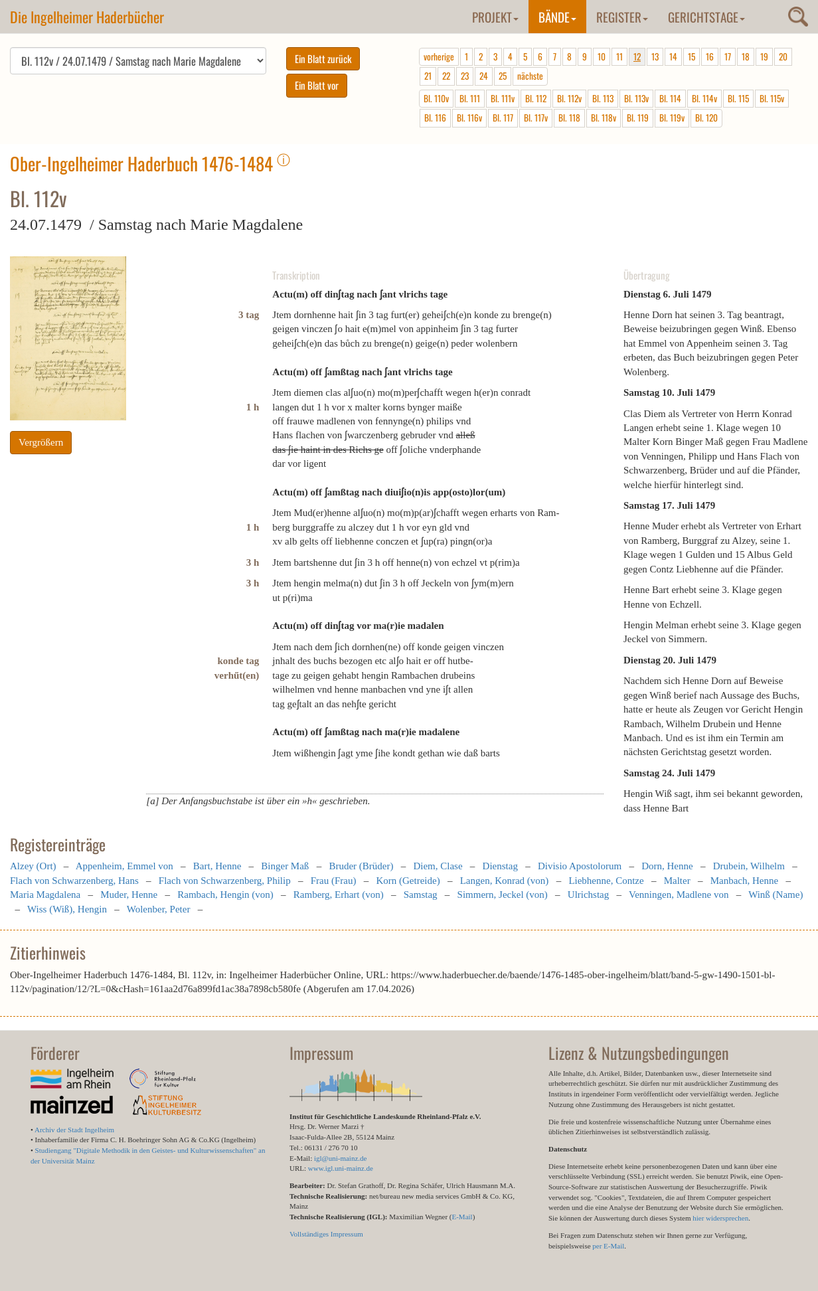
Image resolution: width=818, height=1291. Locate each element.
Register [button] (622, 16)
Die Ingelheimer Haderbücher (87, 16)
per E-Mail (608, 1246)
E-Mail (461, 1217)
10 (602, 56)
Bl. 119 (638, 117)
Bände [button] (557, 16)
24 (483, 75)
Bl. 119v (672, 117)
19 (764, 56)
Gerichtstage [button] (706, 16)
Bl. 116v (469, 117)
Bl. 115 (738, 98)
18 (746, 56)
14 (673, 56)
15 (691, 56)
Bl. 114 (670, 98)
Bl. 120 (706, 117)
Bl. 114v (704, 98)
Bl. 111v (503, 98)
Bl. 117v (536, 117)
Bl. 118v (603, 117)
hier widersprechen (720, 1218)
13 (655, 56)
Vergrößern (41, 442)
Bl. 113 (603, 98)
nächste (530, 75)
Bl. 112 (535, 98)
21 (428, 75)
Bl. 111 (469, 98)
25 (503, 75)
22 (446, 75)
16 (710, 56)
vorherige (439, 56)
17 (727, 56)
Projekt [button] (495, 16)
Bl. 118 (569, 117)
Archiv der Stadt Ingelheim (74, 1130)
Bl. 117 (503, 117)
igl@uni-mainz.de (340, 1158)
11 (619, 56)
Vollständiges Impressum (326, 1234)
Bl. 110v (436, 98)
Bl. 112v (569, 98)
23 (465, 75)
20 (783, 56)
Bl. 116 (435, 117)
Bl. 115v (772, 98)
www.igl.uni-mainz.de (340, 1168)
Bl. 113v (636, 98)
